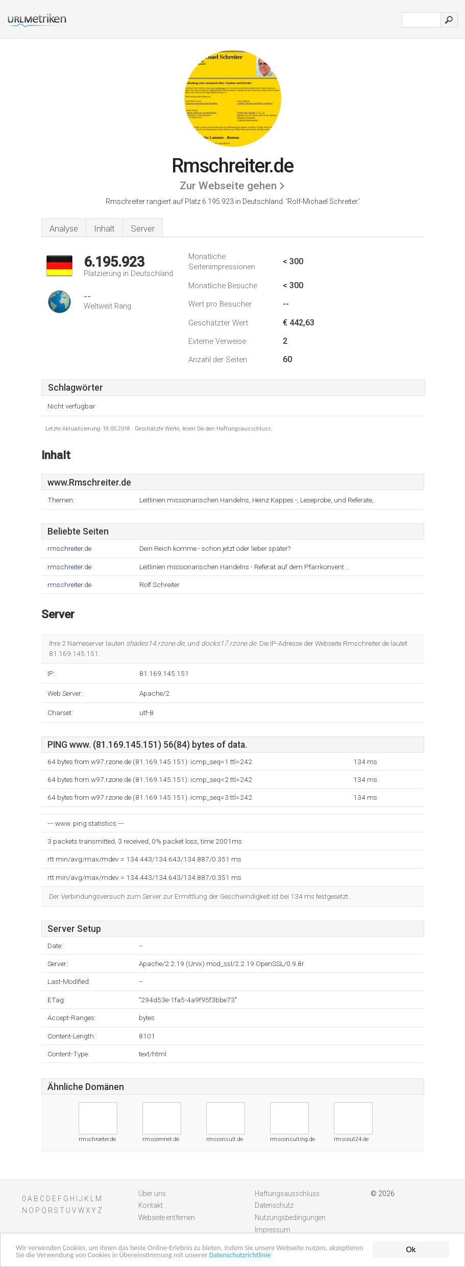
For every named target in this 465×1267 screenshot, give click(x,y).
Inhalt (104, 228)
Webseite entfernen (166, 1217)
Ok (411, 1237)
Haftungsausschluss (287, 1193)
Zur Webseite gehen (228, 186)
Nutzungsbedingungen (290, 1217)
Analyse (64, 228)
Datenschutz (274, 1205)
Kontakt (150, 1205)
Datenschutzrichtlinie (53, 1254)
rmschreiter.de (69, 548)
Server (143, 228)
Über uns (152, 1193)
